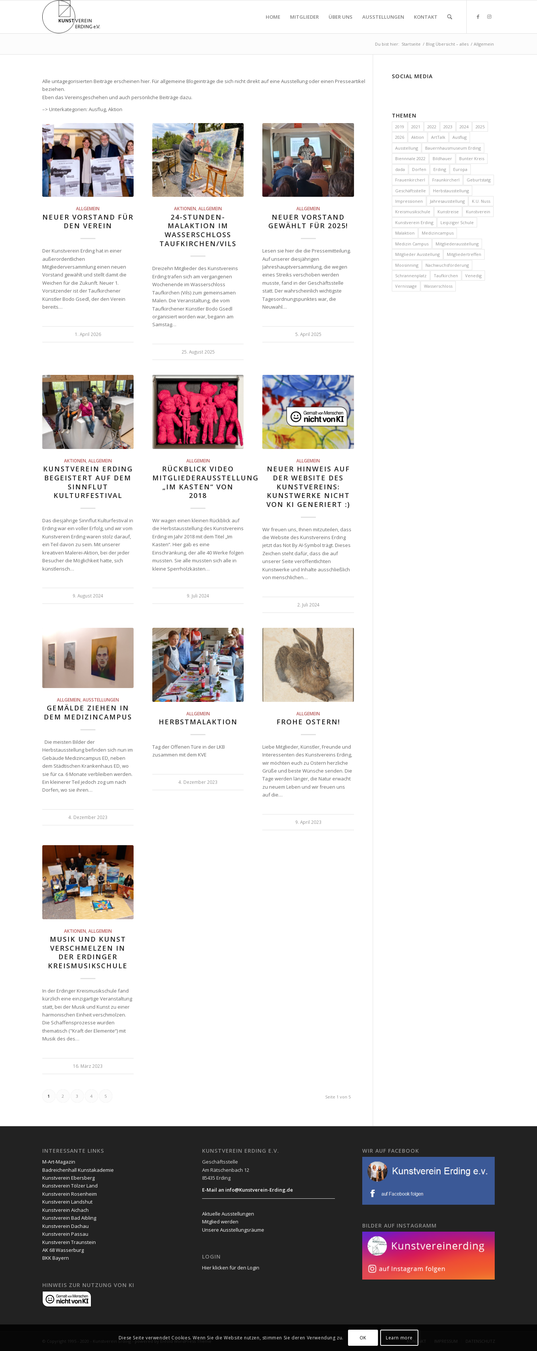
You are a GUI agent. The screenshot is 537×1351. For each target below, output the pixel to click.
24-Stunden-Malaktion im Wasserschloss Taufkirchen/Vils (198, 230)
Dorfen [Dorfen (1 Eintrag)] (419, 169)
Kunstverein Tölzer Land (70, 1185)
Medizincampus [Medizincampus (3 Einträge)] (438, 233)
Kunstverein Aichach (65, 1210)
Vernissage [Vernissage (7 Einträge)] (406, 286)
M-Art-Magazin (58, 1161)
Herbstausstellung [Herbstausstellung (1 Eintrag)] (451, 190)
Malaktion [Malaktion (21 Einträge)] (405, 233)
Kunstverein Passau (65, 1234)
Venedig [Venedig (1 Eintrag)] (473, 275)
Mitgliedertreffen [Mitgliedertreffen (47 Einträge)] (464, 254)
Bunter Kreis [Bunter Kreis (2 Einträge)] (471, 158)
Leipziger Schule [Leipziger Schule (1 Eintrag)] (457, 222)
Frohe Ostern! (308, 721)
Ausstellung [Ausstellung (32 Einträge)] (406, 148)
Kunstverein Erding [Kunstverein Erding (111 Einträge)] (414, 222)
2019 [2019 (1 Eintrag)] (399, 126)
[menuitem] (273, 16)
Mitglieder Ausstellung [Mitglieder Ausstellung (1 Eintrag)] (417, 254)
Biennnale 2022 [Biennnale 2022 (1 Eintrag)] (410, 158)
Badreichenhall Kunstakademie (78, 1170)
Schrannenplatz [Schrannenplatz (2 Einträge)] (411, 275)
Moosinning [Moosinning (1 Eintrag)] (406, 265)
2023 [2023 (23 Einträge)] (447, 126)
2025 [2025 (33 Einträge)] (480, 126)
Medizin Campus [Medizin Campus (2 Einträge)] (411, 244)
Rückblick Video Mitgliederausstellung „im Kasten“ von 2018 (205, 482)
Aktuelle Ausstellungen (228, 1213)
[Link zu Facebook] (478, 16)
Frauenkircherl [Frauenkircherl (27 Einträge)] (410, 180)
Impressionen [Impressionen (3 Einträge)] (409, 201)
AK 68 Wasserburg (63, 1250)
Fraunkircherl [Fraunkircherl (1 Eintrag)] (446, 180)
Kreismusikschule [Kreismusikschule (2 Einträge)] (412, 211)
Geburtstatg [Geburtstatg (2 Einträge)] (479, 180)
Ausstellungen (101, 700)
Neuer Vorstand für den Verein (88, 221)
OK (363, 1338)
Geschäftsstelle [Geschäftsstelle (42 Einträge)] (410, 190)
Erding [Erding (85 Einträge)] (439, 169)
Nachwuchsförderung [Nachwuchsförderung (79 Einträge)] (447, 265)
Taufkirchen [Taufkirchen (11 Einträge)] (446, 275)
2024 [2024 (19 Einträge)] (464, 126)
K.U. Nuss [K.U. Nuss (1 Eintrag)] (481, 201)
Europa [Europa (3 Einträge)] (460, 169)
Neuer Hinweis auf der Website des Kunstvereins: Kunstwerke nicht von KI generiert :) (308, 486)
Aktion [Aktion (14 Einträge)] (417, 137)
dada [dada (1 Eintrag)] (400, 169)
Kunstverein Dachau (65, 1226)
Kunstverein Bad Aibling (69, 1217)
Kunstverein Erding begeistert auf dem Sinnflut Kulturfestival (88, 482)
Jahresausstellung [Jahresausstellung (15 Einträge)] (447, 201)
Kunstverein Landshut (67, 1201)
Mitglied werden (220, 1221)
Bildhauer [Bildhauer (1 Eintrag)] (442, 158)
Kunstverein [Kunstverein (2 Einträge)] (478, 211)
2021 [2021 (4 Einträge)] (415, 126)
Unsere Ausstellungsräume (233, 1229)
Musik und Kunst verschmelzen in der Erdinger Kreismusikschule (88, 952)
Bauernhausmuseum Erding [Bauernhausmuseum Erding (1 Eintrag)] (453, 148)
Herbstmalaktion (198, 721)
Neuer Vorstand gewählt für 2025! (308, 221)
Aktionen (185, 208)
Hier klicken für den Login (230, 1267)
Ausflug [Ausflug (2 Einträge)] (459, 137)
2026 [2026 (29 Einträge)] (399, 137)
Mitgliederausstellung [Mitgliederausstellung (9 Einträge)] (457, 244)
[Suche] (449, 16)
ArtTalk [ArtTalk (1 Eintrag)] (438, 137)
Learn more (399, 1338)
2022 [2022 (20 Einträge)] (431, 126)
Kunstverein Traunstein (69, 1242)
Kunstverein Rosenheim (69, 1193)
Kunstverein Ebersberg (68, 1177)
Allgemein (88, 208)
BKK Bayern (55, 1257)
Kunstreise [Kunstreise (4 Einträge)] (448, 211)
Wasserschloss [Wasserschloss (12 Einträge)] (438, 286)
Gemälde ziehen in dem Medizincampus (88, 712)
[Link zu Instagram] (489, 16)
